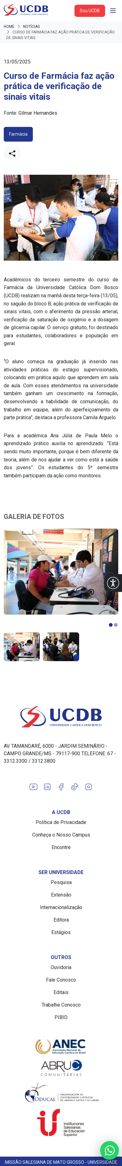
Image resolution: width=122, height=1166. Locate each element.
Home (9, 26)
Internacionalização (61, 907)
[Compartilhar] (12, 153)
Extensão (61, 895)
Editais (61, 992)
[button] (113, 583)
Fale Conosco (61, 980)
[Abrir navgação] (113, 10)
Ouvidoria (61, 967)
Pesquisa (61, 882)
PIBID (61, 1017)
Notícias (31, 26)
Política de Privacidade (61, 822)
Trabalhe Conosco (61, 1005)
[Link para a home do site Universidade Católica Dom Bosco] (61, 716)
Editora (61, 920)
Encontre (61, 847)
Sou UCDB (90, 10)
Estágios (61, 932)
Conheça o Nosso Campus (61, 835)
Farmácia (18, 134)
